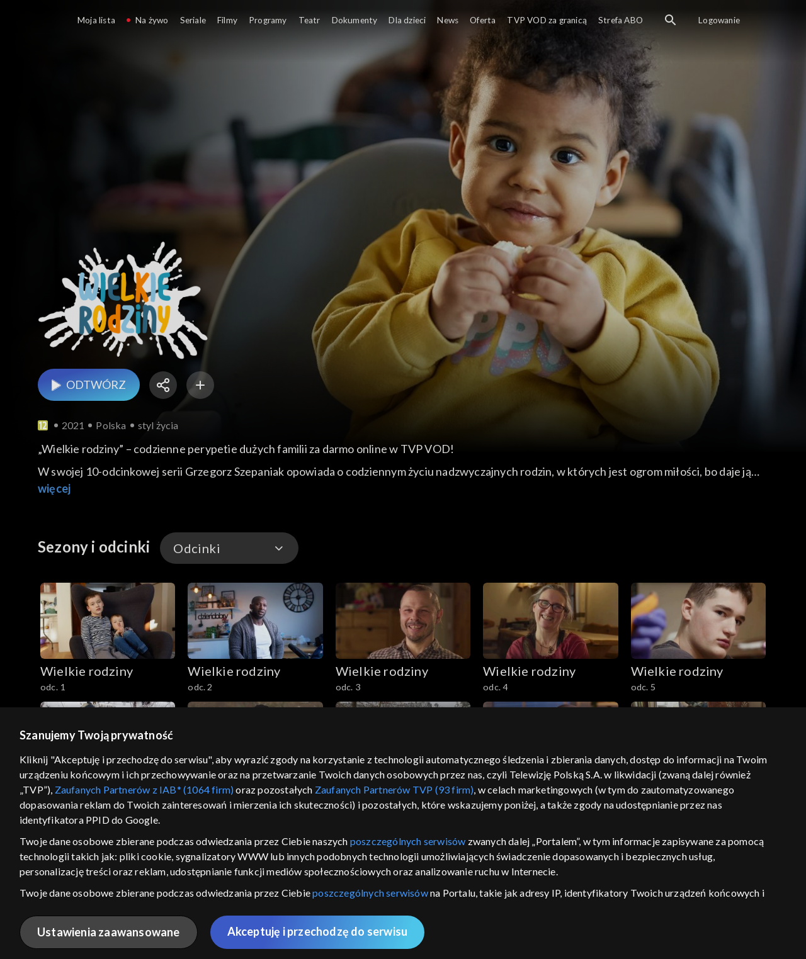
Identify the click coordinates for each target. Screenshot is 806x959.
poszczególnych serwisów (408, 841)
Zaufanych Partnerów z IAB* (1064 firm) (144, 789)
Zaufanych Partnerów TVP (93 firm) (394, 789)
